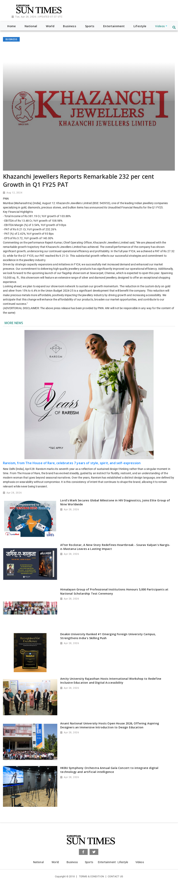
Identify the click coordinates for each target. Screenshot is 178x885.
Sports (89, 862)
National (38, 862)
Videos (139, 862)
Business (72, 862)
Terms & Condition (91, 876)
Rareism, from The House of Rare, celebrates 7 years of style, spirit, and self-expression (72, 463)
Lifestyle (123, 862)
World (55, 862)
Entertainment (107, 862)
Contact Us (115, 876)
